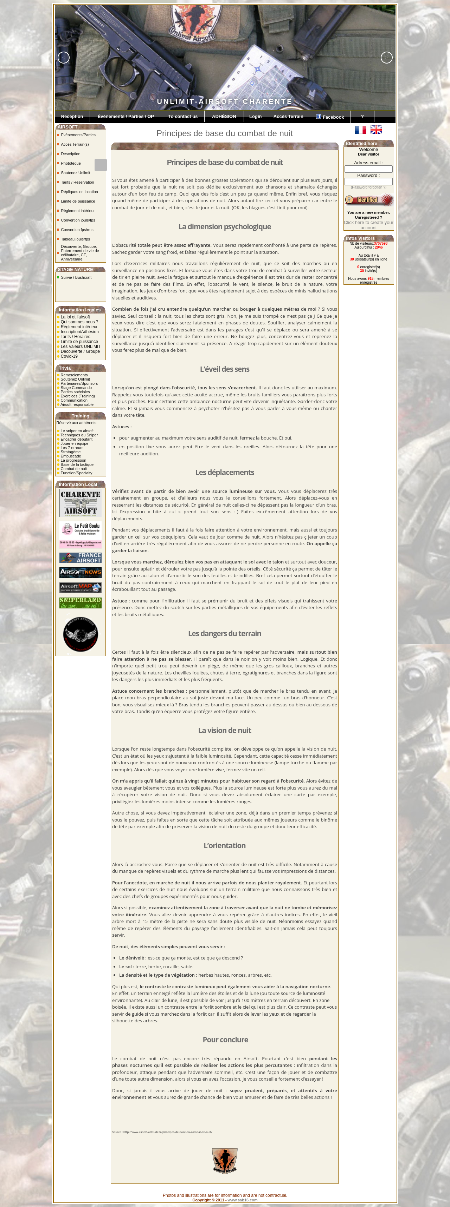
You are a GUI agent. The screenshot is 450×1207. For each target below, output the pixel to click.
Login (255, 116)
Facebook (330, 117)
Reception (72, 116)
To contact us (183, 116)
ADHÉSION (224, 116)
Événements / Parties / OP (126, 116)
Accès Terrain (288, 116)
